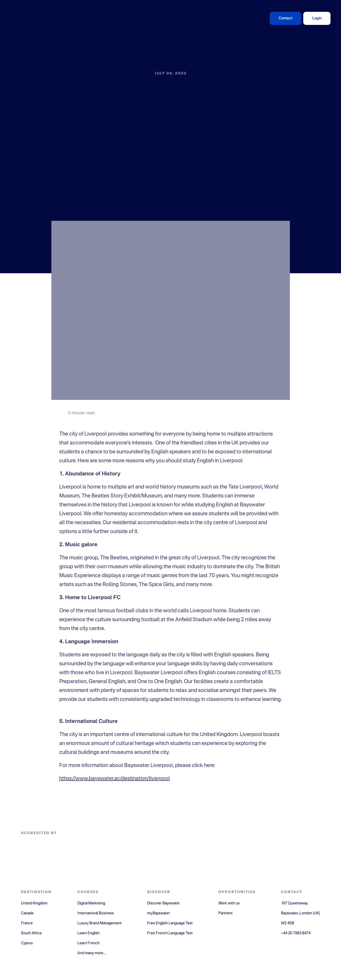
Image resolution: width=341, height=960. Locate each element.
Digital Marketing (91, 903)
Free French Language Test (170, 933)
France (27, 923)
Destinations (116, 18)
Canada (27, 913)
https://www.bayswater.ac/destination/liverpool (114, 778)
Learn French (88, 943)
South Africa (31, 933)
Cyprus (27, 943)
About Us (212, 18)
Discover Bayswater (163, 903)
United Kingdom (34, 903)
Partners (225, 913)
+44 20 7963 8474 (296, 933)
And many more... (91, 953)
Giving (181, 18)
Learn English (88, 933)
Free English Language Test (170, 923)
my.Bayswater (158, 913)
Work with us (229, 903)
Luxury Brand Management (99, 923)
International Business (95, 913)
